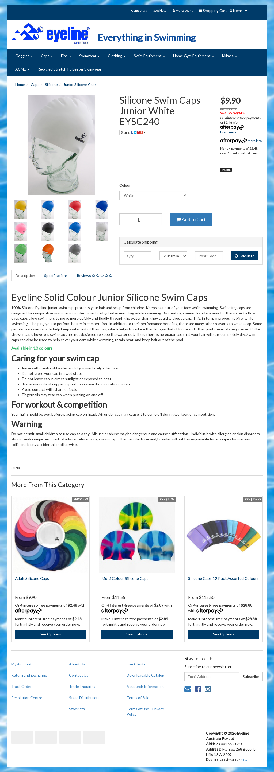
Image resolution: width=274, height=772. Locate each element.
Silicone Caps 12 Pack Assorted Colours (223, 578)
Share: (133, 132)
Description (25, 275)
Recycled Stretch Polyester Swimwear (69, 69)
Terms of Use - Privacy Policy (145, 711)
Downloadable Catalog (145, 675)
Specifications (56, 275)
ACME (22, 69)
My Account (21, 664)
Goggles (24, 55)
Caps (47, 55)
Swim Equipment (149, 55)
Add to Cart (191, 219)
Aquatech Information (145, 686)
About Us (77, 664)
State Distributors (84, 697)
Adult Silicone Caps (32, 578)
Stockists (159, 11)
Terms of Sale (138, 697)
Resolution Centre (26, 697)
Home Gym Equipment (193, 55)
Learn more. (229, 132)
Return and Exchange (29, 675)
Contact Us (139, 11)
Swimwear (89, 55)
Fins (66, 55)
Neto (244, 759)
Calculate (244, 256)
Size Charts (136, 664)
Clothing (117, 55)
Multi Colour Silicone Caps (125, 578)
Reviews (94, 275)
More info (241, 141)
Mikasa (229, 55)
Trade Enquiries (82, 686)
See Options (50, 634)
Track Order (21, 686)
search (256, 11)
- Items (221, 10)
